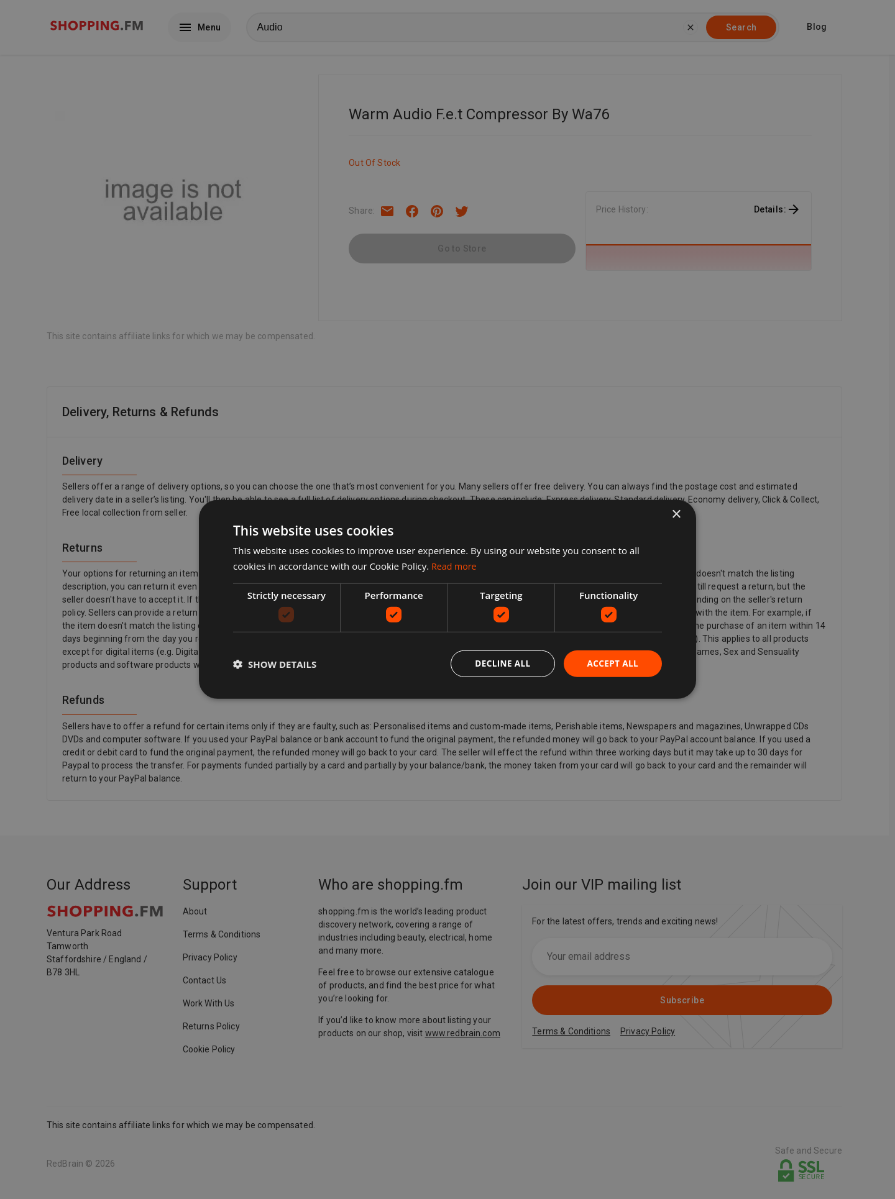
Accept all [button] (611, 663)
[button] (274, 664)
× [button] (676, 514)
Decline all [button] (499, 663)
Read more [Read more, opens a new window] (455, 565)
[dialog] (447, 599)
